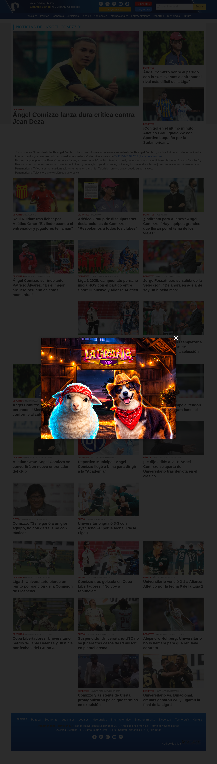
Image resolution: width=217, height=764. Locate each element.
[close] (176, 338)
